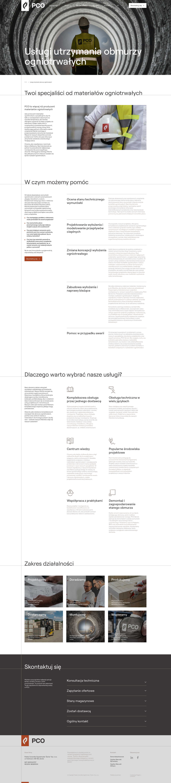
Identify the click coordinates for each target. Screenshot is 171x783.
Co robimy (53, 5)
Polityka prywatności (115, 775)
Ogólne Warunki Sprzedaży (115, 760)
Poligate (138, 775)
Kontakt (107, 5)
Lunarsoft (132, 776)
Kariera (96, 5)
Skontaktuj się (136, 5)
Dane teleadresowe (117, 757)
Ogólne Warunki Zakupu (115, 765)
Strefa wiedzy (81, 5)
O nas (67, 5)
